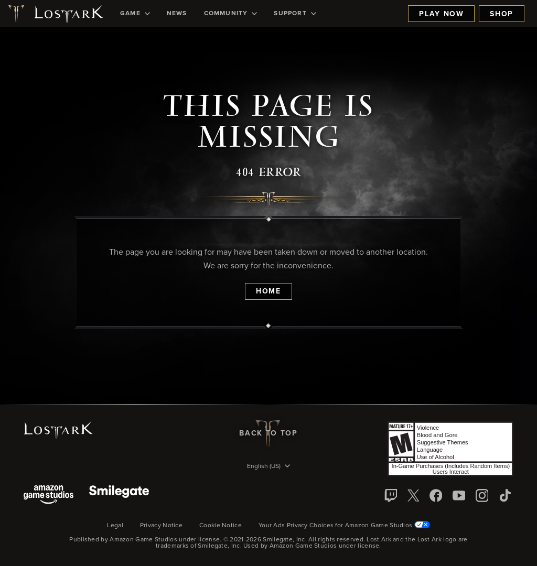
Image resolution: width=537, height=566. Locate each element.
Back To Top (268, 433)
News (177, 13)
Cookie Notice (220, 526)
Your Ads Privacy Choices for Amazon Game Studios (344, 526)
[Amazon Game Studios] (48, 495)
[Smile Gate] (119, 495)
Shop (501, 14)
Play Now (441, 14)
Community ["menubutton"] (230, 13)
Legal (115, 526)
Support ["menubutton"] (295, 13)
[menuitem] (135, 13)
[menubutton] (268, 467)
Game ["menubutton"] (135, 13)
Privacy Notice (161, 526)
